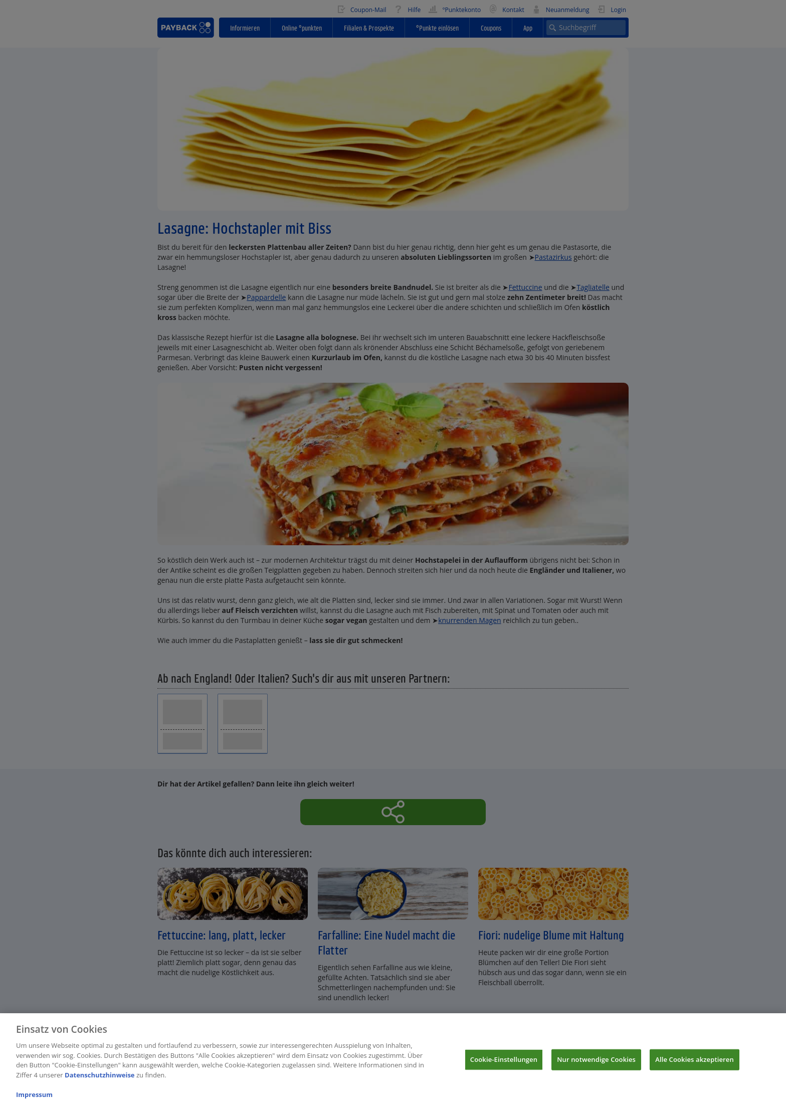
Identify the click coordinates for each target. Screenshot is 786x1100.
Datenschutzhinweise (100, 1079)
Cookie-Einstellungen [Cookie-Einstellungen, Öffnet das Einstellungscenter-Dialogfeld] (503, 1063)
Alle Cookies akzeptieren (694, 1063)
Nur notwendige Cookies (596, 1063)
